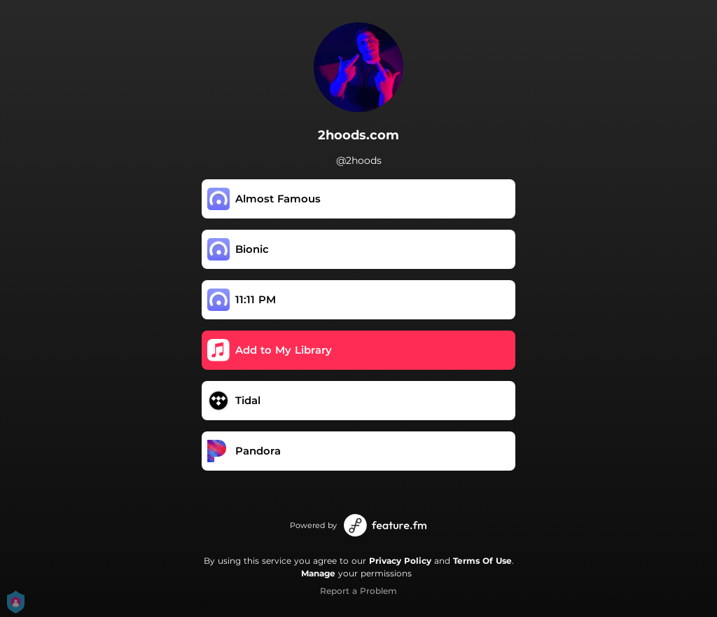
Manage (318, 573)
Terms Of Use (482, 560)
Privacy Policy (400, 560)
